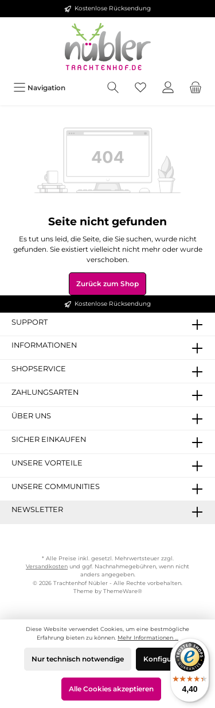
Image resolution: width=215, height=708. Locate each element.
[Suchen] (113, 87)
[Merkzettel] (140, 87)
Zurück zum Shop (107, 283)
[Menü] (39, 87)
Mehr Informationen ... (148, 637)
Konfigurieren (167, 659)
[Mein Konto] (168, 87)
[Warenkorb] (195, 87)
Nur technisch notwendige (78, 659)
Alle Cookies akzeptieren (111, 688)
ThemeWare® (122, 591)
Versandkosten (47, 566)
